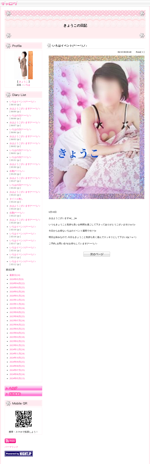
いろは (26, 85)
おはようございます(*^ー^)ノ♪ (25, 108)
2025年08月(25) (17, 316)
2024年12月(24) (17, 349)
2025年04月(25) (17, 333)
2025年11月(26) (17, 304)
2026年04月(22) (17, 283)
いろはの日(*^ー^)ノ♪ (20, 115)
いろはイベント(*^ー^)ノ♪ (23, 101)
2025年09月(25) (17, 312)
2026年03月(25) (17, 287)
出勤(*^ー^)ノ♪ (17, 171)
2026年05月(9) (16, 279)
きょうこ (23, 81)
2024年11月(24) (17, 353)
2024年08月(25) (17, 366)
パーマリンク (11, 447)
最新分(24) (15, 275)
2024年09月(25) (17, 362)
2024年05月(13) (17, 378)
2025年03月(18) (17, 337)
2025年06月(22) (17, 324)
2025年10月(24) (17, 308)
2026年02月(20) (17, 291)
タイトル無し (16, 199)
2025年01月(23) (17, 345)
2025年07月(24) (17, 320)
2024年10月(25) (17, 357)
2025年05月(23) (17, 328)
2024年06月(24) (17, 374)
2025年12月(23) (17, 300)
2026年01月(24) (17, 295)
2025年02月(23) (17, 341)
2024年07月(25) (17, 370)
